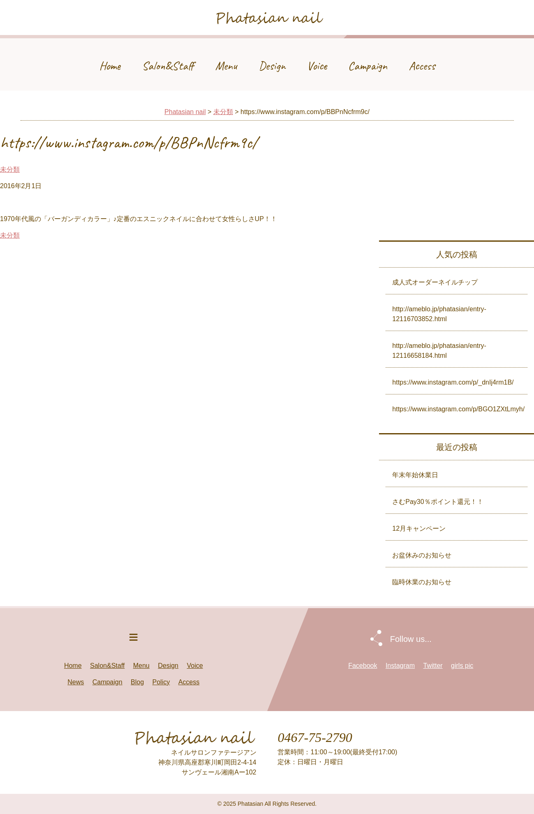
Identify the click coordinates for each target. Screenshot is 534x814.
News (75, 682)
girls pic (462, 665)
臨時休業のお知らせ (421, 581)
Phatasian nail (185, 111)
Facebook (362, 665)
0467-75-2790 (314, 737)
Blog (137, 682)
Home (109, 65)
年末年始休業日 (415, 474)
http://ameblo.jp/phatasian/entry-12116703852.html (439, 314)
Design (272, 65)
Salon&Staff (168, 65)
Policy (161, 682)
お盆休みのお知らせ (421, 555)
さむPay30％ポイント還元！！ (437, 501)
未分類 (223, 111)
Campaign (367, 65)
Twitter (432, 665)
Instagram (400, 665)
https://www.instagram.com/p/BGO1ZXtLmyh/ (458, 409)
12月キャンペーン (419, 528)
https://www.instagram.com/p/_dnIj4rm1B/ (452, 382)
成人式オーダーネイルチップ (435, 282)
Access (422, 65)
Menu (226, 65)
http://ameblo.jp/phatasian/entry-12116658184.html (439, 350)
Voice (317, 65)
